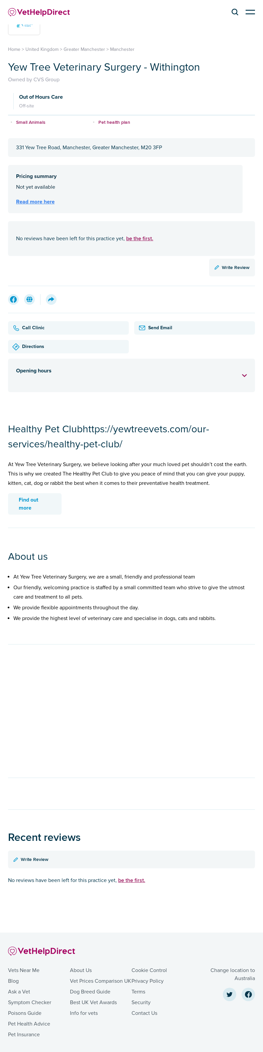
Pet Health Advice (29, 1024)
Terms (138, 991)
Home (14, 49)
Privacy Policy (148, 981)
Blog (13, 981)
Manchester (122, 49)
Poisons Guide (24, 1013)
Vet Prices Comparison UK (100, 981)
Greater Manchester (84, 49)
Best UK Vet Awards (93, 1002)
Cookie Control (149, 970)
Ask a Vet (19, 991)
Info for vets (84, 1013)
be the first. (139, 238)
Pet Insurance (24, 1034)
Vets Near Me (23, 970)
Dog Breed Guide (90, 991)
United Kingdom (42, 49)
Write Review (232, 267)
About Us (81, 970)
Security (141, 1002)
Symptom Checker (29, 1002)
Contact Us (144, 1013)
